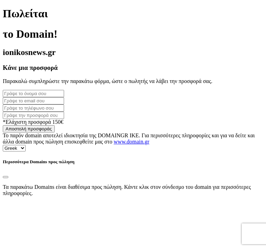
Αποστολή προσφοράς (29, 128)
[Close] (5, 177)
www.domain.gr (131, 142)
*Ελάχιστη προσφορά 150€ (33, 122)
